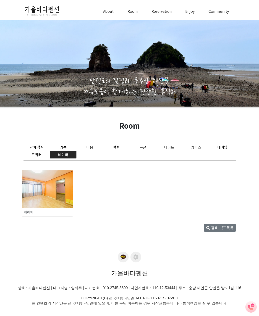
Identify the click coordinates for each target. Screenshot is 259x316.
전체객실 (37, 147)
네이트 (169, 147)
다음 (89, 147)
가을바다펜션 (129, 273)
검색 (212, 227)
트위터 (36, 154)
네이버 (63, 154)
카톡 (63, 147)
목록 (227, 227)
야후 (116, 147)
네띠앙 (222, 147)
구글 (142, 147)
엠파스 (196, 147)
